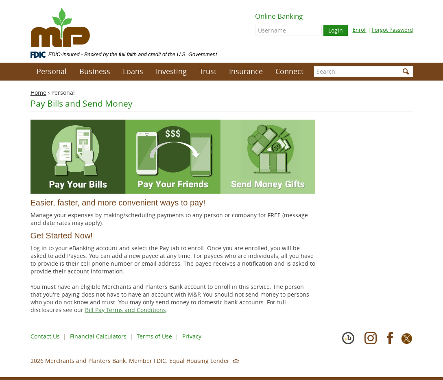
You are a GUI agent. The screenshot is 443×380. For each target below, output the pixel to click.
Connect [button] (289, 71)
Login (335, 30)
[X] (407, 342)
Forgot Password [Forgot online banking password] (392, 29)
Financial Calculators (98, 336)
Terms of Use (154, 336)
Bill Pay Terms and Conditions (125, 310)
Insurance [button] (246, 71)
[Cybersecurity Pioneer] (351, 342)
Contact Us (45, 336)
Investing (171, 71)
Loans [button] (133, 71)
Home (38, 92)
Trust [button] (207, 71)
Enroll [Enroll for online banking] (360, 29)
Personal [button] (52, 71)
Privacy (191, 336)
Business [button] (94, 71)
